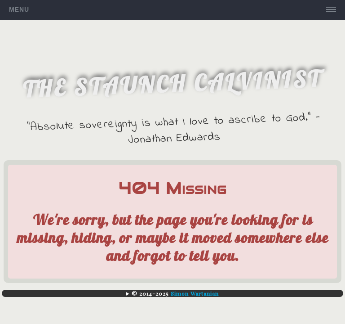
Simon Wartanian (195, 293)
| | (172, 293)
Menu (19, 9)
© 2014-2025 (175, 293)
